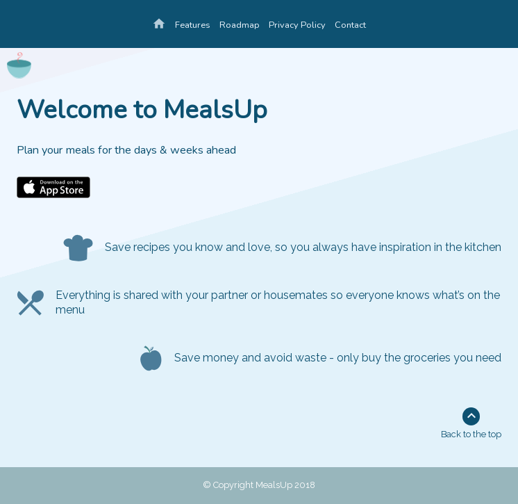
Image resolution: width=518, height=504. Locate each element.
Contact (350, 25)
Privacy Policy (297, 25)
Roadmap (239, 25)
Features (192, 25)
